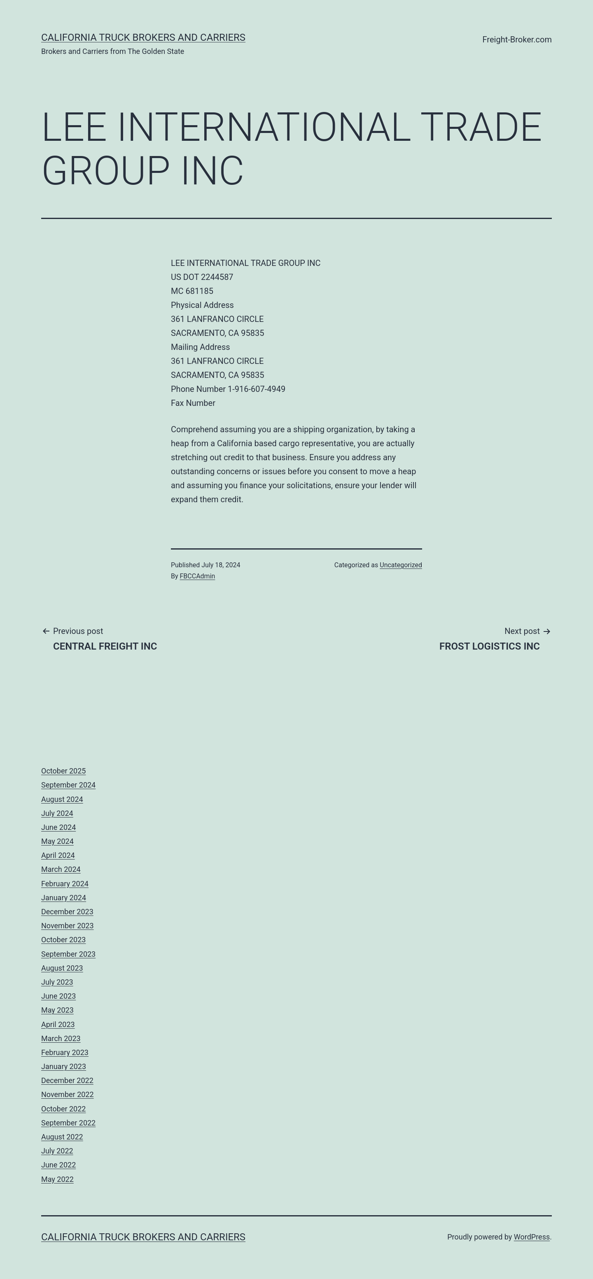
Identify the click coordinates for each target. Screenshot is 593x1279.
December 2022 (67, 1080)
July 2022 (57, 1150)
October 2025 (63, 770)
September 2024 (68, 784)
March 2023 (61, 1038)
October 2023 (63, 939)
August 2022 (62, 1136)
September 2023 (68, 954)
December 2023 (67, 911)
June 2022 (58, 1164)
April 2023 (58, 1024)
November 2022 (67, 1094)
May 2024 (57, 841)
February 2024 (65, 883)
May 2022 (57, 1179)
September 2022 (68, 1122)
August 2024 (62, 799)
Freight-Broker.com (517, 39)
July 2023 (57, 982)
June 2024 (58, 827)
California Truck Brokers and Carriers (143, 37)
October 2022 (63, 1108)
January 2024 (63, 897)
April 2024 (58, 855)
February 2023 (65, 1052)
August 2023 (62, 968)
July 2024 (57, 813)
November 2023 (67, 925)
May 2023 (57, 1010)
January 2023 (63, 1066)
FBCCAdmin (197, 576)
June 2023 (58, 996)
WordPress (532, 1236)
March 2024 (61, 869)
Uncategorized (401, 565)
